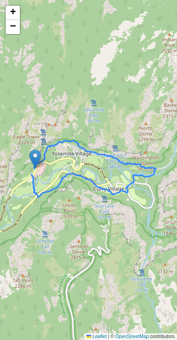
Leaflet (96, 336)
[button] (35, 159)
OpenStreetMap (132, 336)
